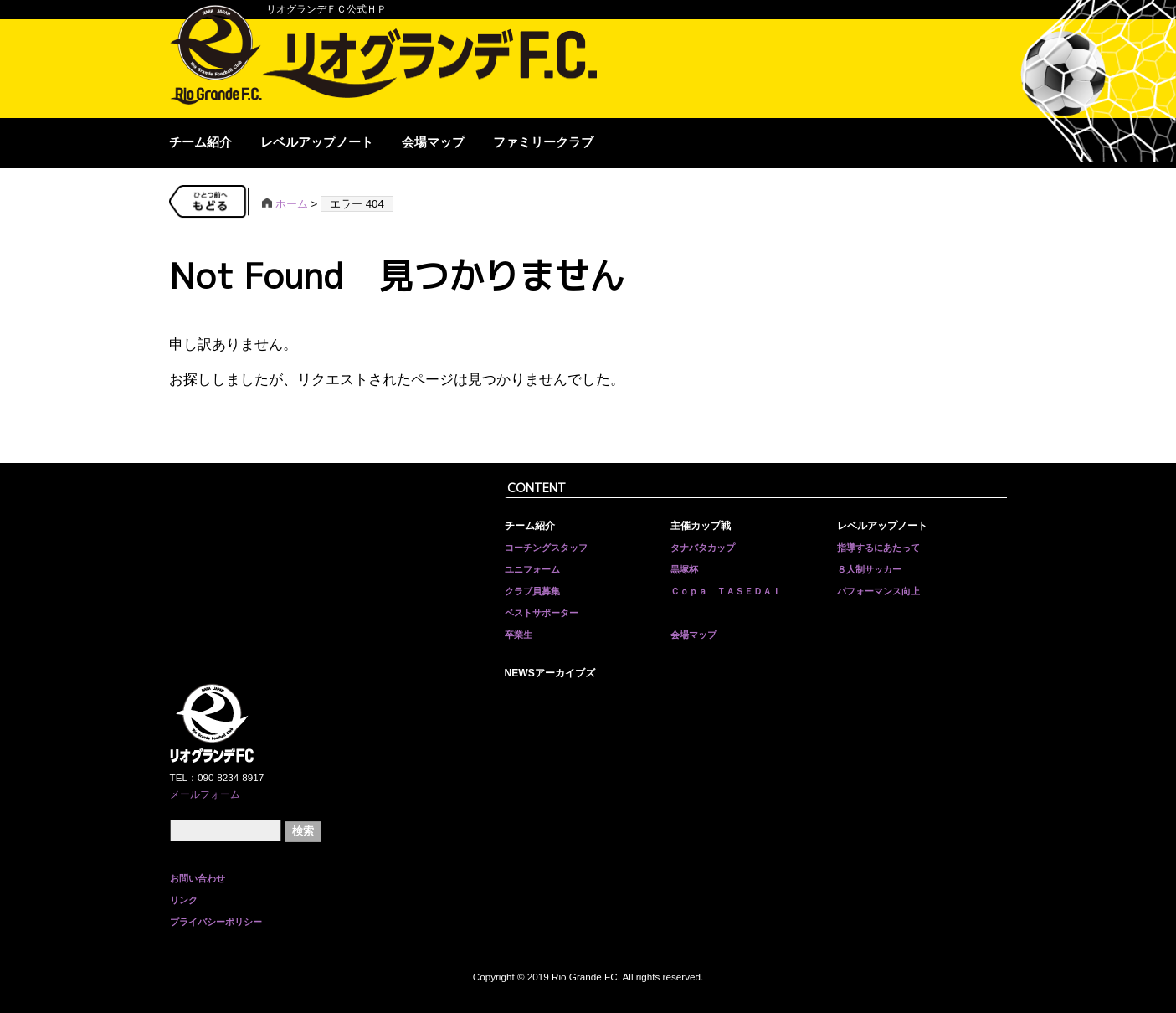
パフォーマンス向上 (878, 591)
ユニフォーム (532, 569)
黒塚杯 (684, 569)
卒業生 (518, 635)
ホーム (285, 204)
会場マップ (433, 142)
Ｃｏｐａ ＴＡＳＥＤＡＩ (725, 591)
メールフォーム (205, 794)
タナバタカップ (702, 547)
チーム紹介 (200, 142)
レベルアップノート (316, 142)
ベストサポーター (541, 613)
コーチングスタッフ (546, 547)
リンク (184, 900)
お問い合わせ (197, 878)
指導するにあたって (878, 547)
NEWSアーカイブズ (550, 673)
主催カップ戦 (700, 526)
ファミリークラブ (543, 142)
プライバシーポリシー (216, 922)
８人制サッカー (869, 569)
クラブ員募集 (532, 591)
